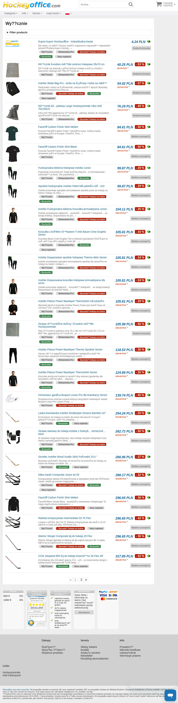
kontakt (85, 649)
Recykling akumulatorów (94, 658)
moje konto (52, 13)
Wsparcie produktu (52, 652)
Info (24, 13)
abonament (84, 612)
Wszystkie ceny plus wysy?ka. (16, 689)
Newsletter (87, 655)
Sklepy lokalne (89, 646)
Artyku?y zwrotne (90, 652)
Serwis (36, 13)
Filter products (19, 32)
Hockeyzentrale (11, 672)
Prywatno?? (126, 646)
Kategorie (10, 13)
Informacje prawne (130, 655)
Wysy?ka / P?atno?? (53, 649)
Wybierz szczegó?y (141, 136)
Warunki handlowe (130, 649)
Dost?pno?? (49, 646)
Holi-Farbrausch (12, 675)
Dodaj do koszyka (141, 48)
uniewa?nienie (128, 652)
